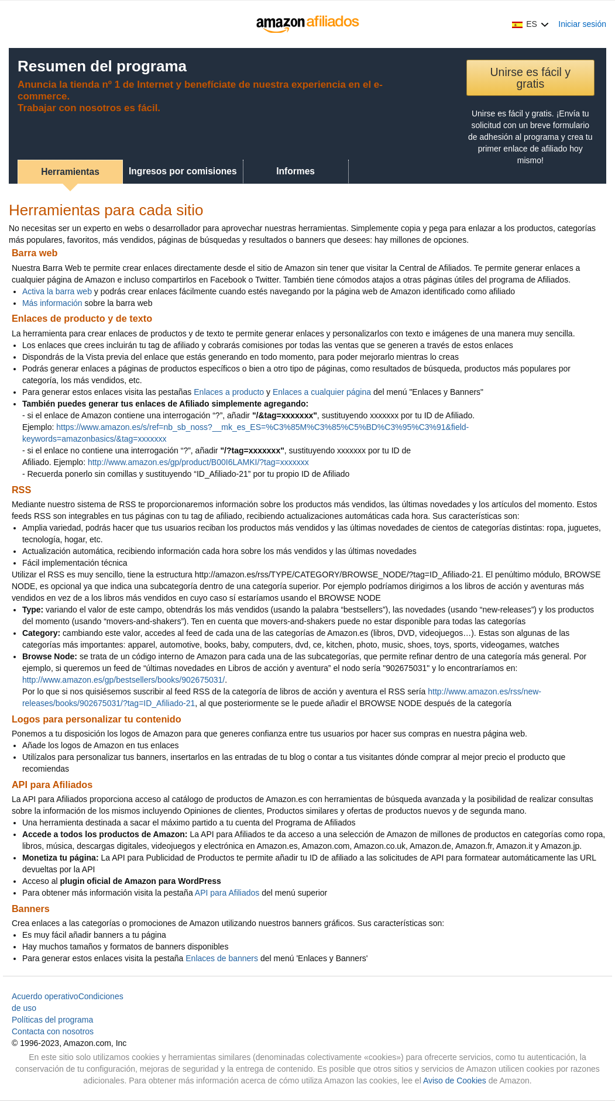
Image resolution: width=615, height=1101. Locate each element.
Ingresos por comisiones (183, 171)
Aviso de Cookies (454, 1080)
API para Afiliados (227, 892)
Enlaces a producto (229, 392)
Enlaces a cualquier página (322, 392)
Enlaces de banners (221, 958)
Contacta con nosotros (53, 1031)
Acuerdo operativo (45, 996)
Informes (295, 171)
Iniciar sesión (582, 24)
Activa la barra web (57, 291)
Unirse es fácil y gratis (530, 78)
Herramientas (70, 172)
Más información (52, 303)
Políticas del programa (52, 1019)
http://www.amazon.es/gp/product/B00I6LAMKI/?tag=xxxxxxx (198, 462)
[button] (530, 24)
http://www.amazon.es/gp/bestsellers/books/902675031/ (123, 679)
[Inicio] (307, 24)
